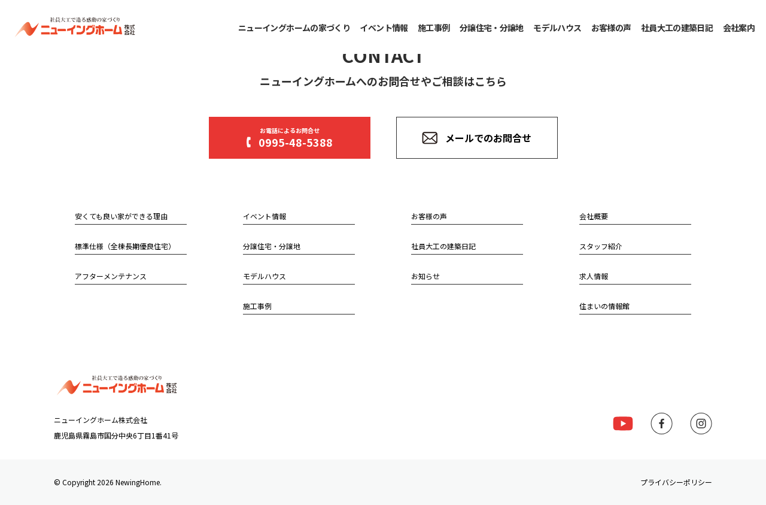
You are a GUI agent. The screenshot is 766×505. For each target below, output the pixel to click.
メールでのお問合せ (476, 138)
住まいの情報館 (604, 306)
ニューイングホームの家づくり (294, 28)
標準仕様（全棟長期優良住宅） (125, 246)
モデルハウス (557, 28)
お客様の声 (611, 28)
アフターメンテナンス (111, 276)
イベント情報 (384, 28)
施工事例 (433, 28)
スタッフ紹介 (600, 246)
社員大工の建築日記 (677, 28)
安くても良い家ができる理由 (121, 216)
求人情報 (593, 276)
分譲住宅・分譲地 (492, 28)
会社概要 (593, 216)
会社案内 (739, 28)
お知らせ (425, 276)
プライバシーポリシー (676, 482)
